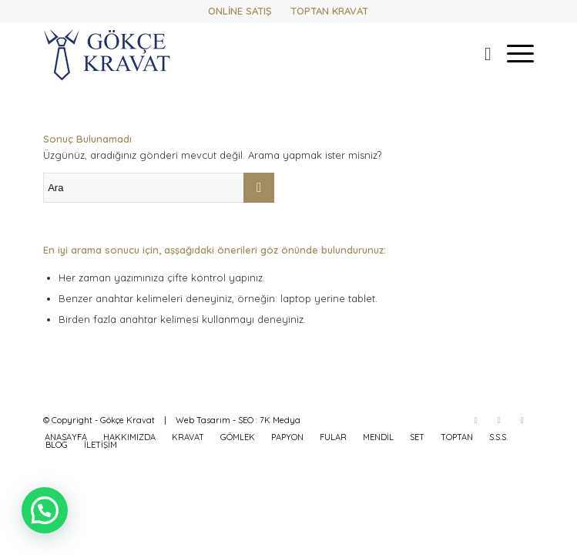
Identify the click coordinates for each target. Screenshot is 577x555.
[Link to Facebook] (476, 420)
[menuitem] (480, 53)
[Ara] (480, 53)
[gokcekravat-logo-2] (239, 53)
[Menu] (512, 53)
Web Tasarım (203, 420)
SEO (245, 420)
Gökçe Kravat (127, 420)
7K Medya (280, 420)
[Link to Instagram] (499, 420)
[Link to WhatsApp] (522, 420)
